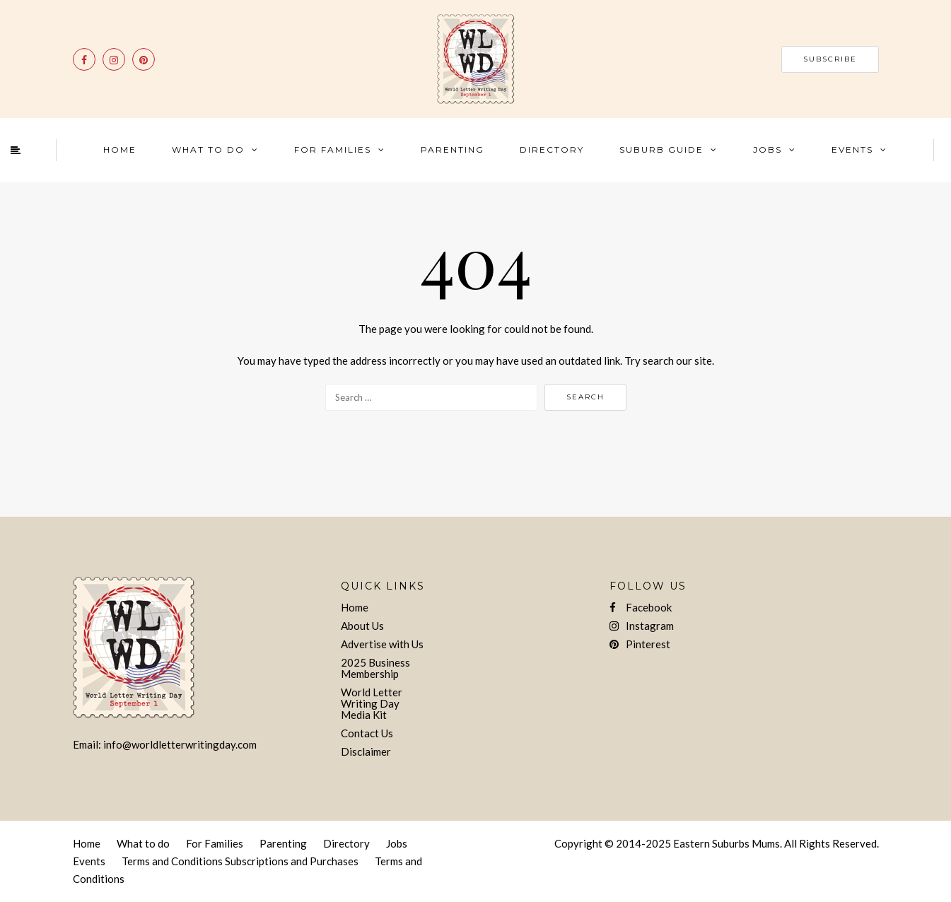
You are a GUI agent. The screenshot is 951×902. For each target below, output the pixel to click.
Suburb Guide (661, 149)
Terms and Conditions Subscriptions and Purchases (240, 861)
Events (852, 149)
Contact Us (367, 733)
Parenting (452, 149)
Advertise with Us (382, 644)
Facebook (640, 607)
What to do (143, 843)
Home (119, 149)
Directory (552, 149)
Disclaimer (366, 751)
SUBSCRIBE (830, 59)
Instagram (641, 625)
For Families (332, 149)
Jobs (767, 149)
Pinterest (639, 644)
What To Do (208, 149)
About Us (362, 625)
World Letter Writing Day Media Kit (371, 703)
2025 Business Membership (375, 668)
